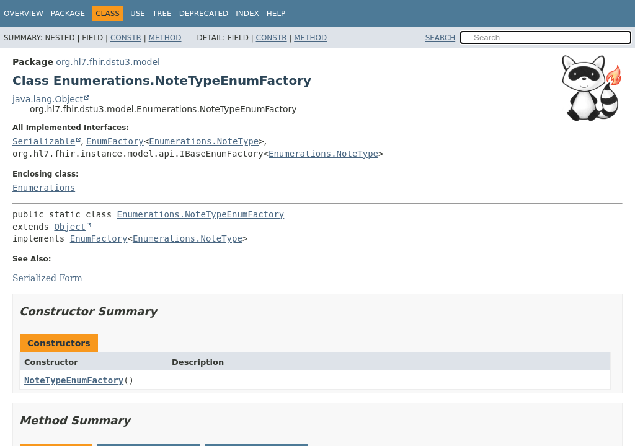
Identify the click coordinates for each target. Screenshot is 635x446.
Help (276, 13)
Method (165, 37)
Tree (162, 13)
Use (137, 13)
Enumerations (43, 188)
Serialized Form (47, 278)
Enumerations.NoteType (204, 141)
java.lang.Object (47, 99)
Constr (125, 37)
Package (68, 13)
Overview (23, 13)
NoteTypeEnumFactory (73, 380)
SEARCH (440, 37)
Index (247, 13)
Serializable (43, 141)
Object (70, 227)
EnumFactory (115, 141)
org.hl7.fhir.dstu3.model (108, 62)
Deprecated (204, 13)
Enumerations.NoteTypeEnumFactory (201, 214)
